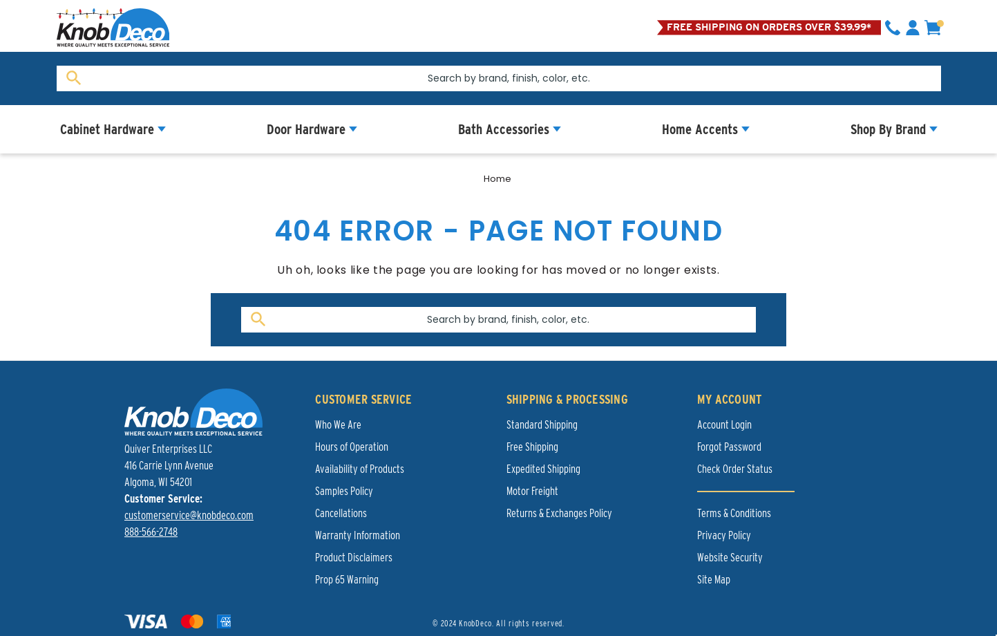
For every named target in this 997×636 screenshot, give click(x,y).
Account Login (724, 424)
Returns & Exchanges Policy (559, 513)
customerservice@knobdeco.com (189, 515)
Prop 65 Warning (347, 579)
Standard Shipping (542, 424)
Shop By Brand (888, 129)
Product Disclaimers (353, 557)
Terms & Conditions (734, 513)
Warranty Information (357, 535)
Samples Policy (344, 491)
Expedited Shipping (543, 469)
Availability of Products (359, 469)
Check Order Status (734, 469)
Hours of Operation (351, 446)
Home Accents (700, 129)
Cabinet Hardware (107, 129)
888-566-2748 (151, 532)
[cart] (932, 27)
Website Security (730, 557)
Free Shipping (532, 446)
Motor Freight (532, 491)
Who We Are (338, 424)
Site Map (713, 579)
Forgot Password (729, 446)
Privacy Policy (724, 535)
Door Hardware (306, 129)
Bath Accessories (503, 129)
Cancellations (341, 513)
